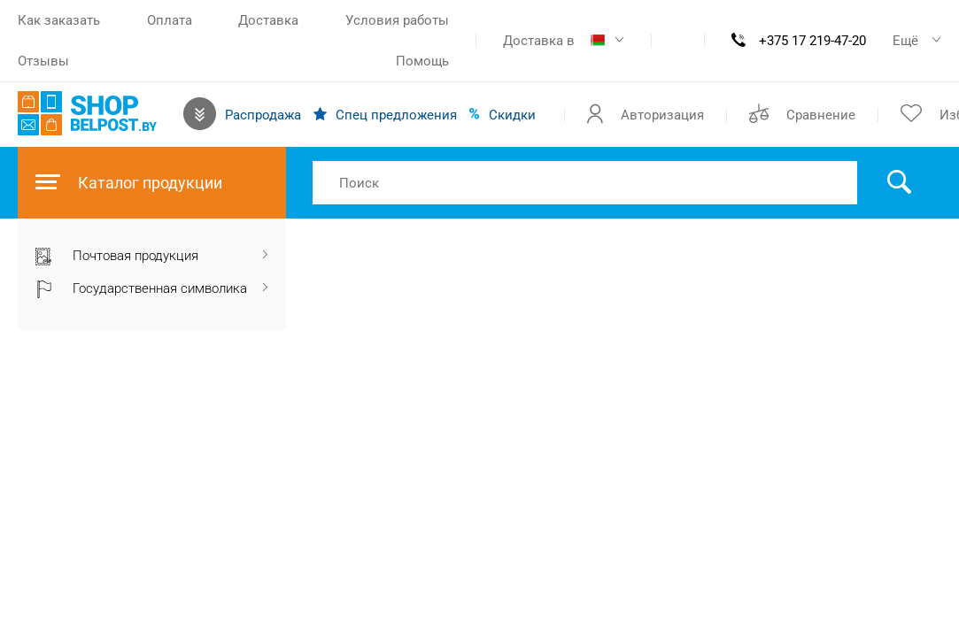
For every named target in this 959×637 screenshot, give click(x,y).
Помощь (422, 61)
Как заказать (59, 20)
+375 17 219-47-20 (812, 41)
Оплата (169, 20)
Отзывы (43, 61)
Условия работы (397, 20)
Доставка (268, 20)
